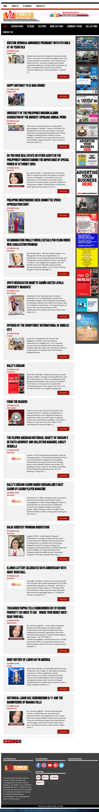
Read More (63, 76)
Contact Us (40, 6)
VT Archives (27, 6)
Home (5, 6)
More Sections (56, 26)
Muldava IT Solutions (57, 806)
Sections (42, 26)
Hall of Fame (91, 26)
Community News (74, 26)
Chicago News (17, 26)
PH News (30, 26)
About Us (15, 6)
